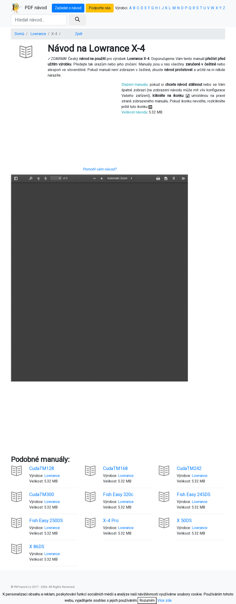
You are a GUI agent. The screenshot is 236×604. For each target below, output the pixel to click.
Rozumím (147, 600)
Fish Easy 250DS (46, 520)
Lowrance (38, 34)
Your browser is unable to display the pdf (99, 278)
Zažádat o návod (68, 8)
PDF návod (29, 8)
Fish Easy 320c (118, 494)
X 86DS (36, 546)
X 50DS (184, 520)
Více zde (164, 600)
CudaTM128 (41, 468)
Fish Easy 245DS (193, 494)
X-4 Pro (111, 520)
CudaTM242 (189, 468)
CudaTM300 (41, 494)
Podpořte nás (100, 8)
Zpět (78, 34)
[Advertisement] (63, 124)
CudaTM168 (115, 468)
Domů (19, 34)
